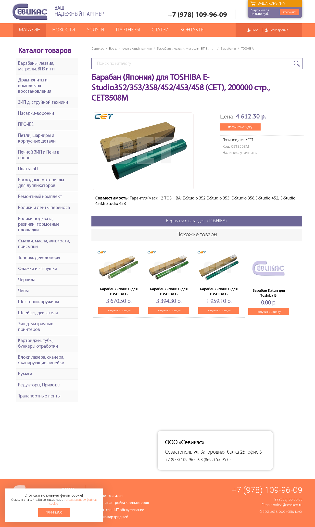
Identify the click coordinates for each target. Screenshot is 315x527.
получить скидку (240, 127)
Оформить (289, 12)
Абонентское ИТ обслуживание (117, 510)
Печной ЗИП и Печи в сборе (38, 155)
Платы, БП (28, 169)
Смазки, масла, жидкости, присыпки (44, 244)
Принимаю (54, 512)
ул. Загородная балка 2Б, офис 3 (228, 452)
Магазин (29, 30)
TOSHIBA (247, 48)
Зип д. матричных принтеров (35, 327)
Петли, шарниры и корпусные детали (37, 138)
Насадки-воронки (36, 113)
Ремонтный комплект (40, 197)
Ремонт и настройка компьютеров (120, 503)
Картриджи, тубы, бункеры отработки (38, 344)
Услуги (95, 30)
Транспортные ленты (39, 396)
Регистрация (278, 30)
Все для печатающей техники (130, 48)
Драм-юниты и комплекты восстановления (34, 86)
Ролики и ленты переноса (44, 208)
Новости (63, 30)
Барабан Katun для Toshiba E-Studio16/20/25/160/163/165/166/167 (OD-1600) (277, 297)
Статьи (160, 30)
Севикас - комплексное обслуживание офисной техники (30, 11)
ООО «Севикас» (290, 512)
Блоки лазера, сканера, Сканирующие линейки (41, 360)
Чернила (26, 280)
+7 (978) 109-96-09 (197, 15)
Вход (255, 30)
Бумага (25, 374)
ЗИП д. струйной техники (43, 102)
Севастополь (178, 452)
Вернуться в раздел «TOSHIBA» (196, 221)
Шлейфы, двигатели (38, 313)
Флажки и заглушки (37, 269)
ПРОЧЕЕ (26, 124)
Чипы (23, 291)
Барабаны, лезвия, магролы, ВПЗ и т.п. (186, 48)
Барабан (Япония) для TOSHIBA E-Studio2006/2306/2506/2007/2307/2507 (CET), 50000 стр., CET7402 (228, 296)
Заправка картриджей (109, 517)
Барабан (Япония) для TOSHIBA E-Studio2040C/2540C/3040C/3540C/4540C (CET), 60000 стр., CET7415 (179, 296)
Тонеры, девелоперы (39, 258)
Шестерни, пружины (38, 302)
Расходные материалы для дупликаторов (41, 183)
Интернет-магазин (107, 496)
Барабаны (228, 48)
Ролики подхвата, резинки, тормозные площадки (39, 225)
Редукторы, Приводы (39, 385)
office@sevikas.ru (287, 505)
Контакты (192, 30)
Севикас (97, 48)
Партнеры (128, 30)
